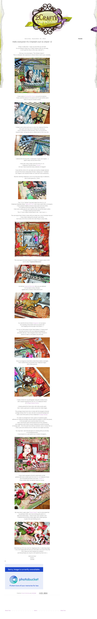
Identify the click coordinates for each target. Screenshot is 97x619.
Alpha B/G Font (30, 204)
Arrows (38, 165)
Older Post (63, 610)
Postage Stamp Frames (33, 403)
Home (35, 610)
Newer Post (7, 610)
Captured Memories (29, 286)
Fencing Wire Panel (30, 96)
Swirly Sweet (33, 512)
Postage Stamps (43, 414)
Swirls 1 (41, 478)
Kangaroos (36, 323)
